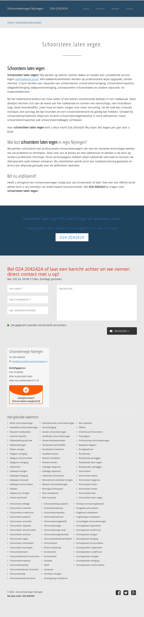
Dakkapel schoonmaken (21, 484)
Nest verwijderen (50, 493)
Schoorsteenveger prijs (55, 529)
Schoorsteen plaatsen (20, 516)
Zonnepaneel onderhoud (88, 529)
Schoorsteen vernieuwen (22, 543)
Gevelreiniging (49, 427)
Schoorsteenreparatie (54, 512)
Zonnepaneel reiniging (87, 538)
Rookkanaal (84, 453)
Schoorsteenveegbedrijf (55, 521)
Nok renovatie (49, 497)
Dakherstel (15, 466)
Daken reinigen (17, 449)
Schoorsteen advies (88, 475)
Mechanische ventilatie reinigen (57, 479)
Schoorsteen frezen (88, 484)
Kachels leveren (49, 462)
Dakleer (13, 488)
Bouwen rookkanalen (20, 431)
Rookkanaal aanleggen (90, 458)
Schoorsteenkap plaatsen (56, 503)
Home (10, 22)
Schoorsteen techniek (20, 534)
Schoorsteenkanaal (19, 564)
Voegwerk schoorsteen (87, 508)
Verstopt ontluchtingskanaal (90, 503)
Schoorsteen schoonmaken (23, 529)
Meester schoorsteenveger (55, 484)
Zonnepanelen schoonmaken (90, 564)
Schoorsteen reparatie (20, 525)
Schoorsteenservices (53, 516)
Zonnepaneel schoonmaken (89, 543)
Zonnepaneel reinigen (86, 534)
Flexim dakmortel (18, 497)
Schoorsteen (85, 471)
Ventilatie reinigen (53, 573)
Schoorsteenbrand (19, 551)
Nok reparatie (85, 423)
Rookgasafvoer (86, 449)
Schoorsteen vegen (19, 538)
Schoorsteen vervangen (21, 547)
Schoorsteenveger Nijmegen (25, 8)
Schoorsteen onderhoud (21, 512)
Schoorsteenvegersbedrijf (56, 534)
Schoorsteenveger (52, 525)
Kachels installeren (51, 458)
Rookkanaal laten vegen (90, 462)
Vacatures (48, 569)
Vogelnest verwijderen (87, 512)
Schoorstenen (50, 543)
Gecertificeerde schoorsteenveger (58, 423)
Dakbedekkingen (18, 444)
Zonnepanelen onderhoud (89, 551)
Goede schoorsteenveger (54, 431)
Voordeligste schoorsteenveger (91, 521)
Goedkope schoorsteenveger (56, 436)
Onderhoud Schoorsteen (91, 431)
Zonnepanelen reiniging (87, 560)
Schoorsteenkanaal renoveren (24, 569)
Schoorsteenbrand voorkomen (24, 556)
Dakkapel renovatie (19, 479)
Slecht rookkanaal (52, 547)
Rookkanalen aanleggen (90, 466)
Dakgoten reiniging (19, 462)
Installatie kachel (50, 453)
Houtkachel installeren (53, 449)
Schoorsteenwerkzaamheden (58, 538)
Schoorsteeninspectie (20, 560)
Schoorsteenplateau (53, 508)
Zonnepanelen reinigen (87, 556)
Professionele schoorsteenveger (94, 440)
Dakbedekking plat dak (21, 440)
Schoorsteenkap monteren (23, 578)
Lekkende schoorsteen (53, 475)
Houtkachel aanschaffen (53, 444)
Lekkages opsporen (51, 466)
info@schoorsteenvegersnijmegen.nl (29, 361)
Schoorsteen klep (87, 493)
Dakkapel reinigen (18, 471)
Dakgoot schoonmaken (21, 458)
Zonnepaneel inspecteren (88, 525)
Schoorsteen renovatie (21, 521)
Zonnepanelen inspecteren (89, 547)
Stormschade (50, 556)
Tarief (46, 564)
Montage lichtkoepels (52, 488)
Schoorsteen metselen (20, 508)
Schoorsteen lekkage (20, 503)
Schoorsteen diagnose (89, 479)
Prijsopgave (84, 436)
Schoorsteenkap (17, 573)
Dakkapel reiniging (19, 475)
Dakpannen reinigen (20, 493)
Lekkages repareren (51, 471)
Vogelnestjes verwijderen (88, 516)
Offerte (82, 427)
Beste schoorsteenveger (21, 423)
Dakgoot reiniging (18, 453)
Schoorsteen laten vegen (28, 22)
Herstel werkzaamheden (53, 440)
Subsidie (48, 560)
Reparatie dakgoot (87, 444)
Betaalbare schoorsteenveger (24, 427)
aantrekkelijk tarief (27, 79)
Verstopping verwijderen (56, 578)
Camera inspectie (18, 436)
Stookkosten (50, 551)
